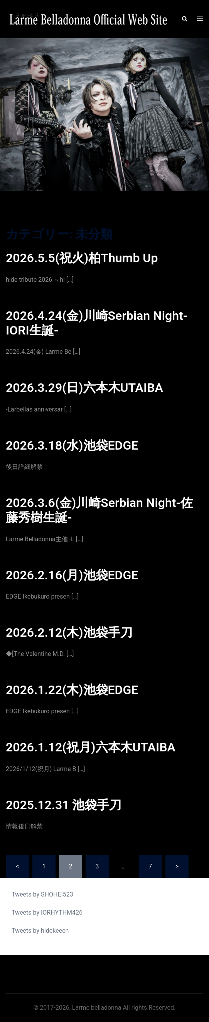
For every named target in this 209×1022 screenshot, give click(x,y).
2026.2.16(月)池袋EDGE (72, 575)
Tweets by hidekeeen (40, 930)
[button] (184, 19)
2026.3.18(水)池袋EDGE (72, 445)
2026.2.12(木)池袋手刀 (69, 632)
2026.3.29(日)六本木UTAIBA (84, 387)
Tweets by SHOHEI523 (42, 894)
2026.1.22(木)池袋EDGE (72, 689)
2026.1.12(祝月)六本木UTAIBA (90, 747)
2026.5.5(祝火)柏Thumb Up (82, 258)
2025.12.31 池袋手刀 (63, 805)
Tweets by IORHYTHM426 (47, 912)
